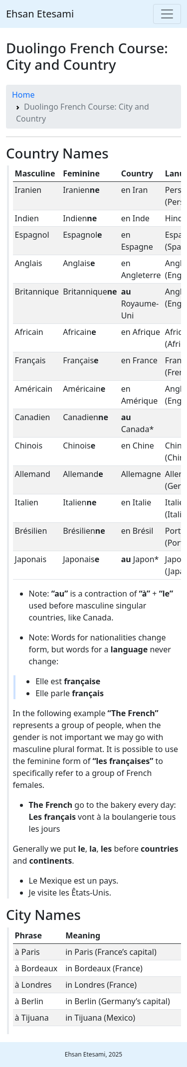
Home (23, 94)
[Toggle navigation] (167, 14)
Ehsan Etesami (40, 13)
